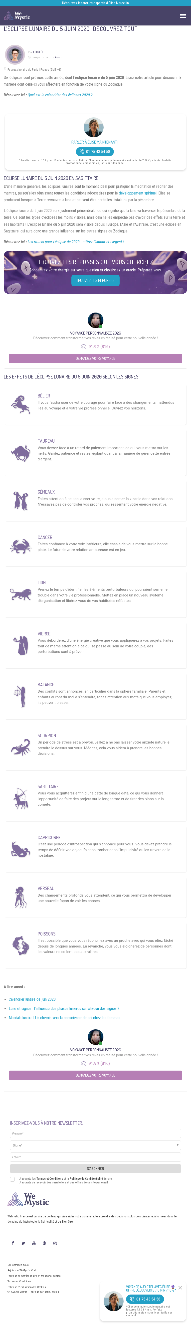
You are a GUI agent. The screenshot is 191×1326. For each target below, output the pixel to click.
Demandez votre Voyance (95, 358)
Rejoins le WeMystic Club (21, 1270)
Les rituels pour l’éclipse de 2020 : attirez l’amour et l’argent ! (76, 241)
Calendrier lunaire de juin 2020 (32, 999)
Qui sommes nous (18, 1265)
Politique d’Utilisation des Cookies (26, 1287)
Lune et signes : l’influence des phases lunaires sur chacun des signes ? (64, 1008)
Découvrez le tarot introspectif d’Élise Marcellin (95, 3)
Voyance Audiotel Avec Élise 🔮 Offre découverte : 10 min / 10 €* (151, 1288)
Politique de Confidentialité (86, 1178)
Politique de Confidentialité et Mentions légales (34, 1276)
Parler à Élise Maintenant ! (94, 142)
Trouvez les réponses (95, 280)
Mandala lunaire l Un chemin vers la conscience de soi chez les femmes (64, 1017)
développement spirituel (138, 193)
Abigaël (38, 52)
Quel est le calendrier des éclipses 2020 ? (60, 95)
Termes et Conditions (49, 1178)
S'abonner (95, 1168)
